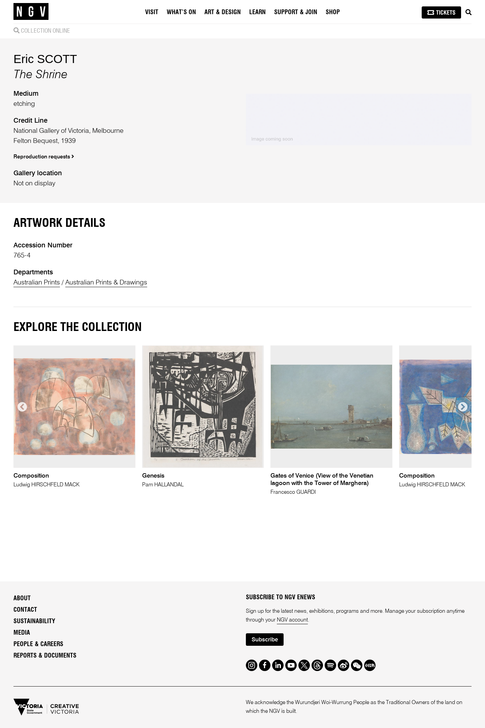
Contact (25, 610)
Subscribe (265, 640)
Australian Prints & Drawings (106, 282)
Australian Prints (36, 282)
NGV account (292, 620)
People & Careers (38, 644)
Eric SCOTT (45, 58)
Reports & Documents (44, 656)
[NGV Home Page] (30, 12)
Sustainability (34, 621)
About (22, 599)
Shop (333, 12)
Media (21, 633)
